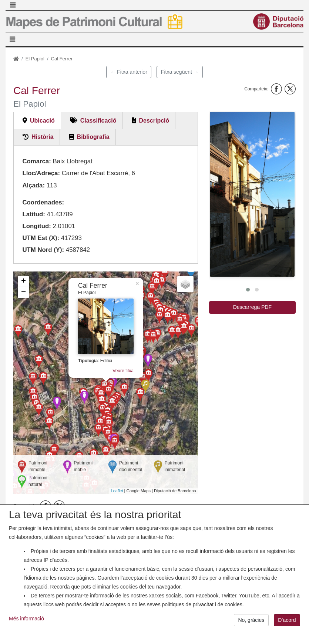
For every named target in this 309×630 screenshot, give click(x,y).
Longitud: (36, 226)
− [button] (23, 292)
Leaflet (117, 491)
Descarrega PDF (252, 307)
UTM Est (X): (40, 237)
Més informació (26, 625)
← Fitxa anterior (128, 72)
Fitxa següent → (180, 72)
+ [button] (23, 281)
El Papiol (35, 58)
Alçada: (33, 185)
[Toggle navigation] (13, 5)
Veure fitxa (123, 370)
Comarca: (36, 161)
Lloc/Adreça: (41, 173)
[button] (252, 194)
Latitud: (33, 214)
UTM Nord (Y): (43, 249)
